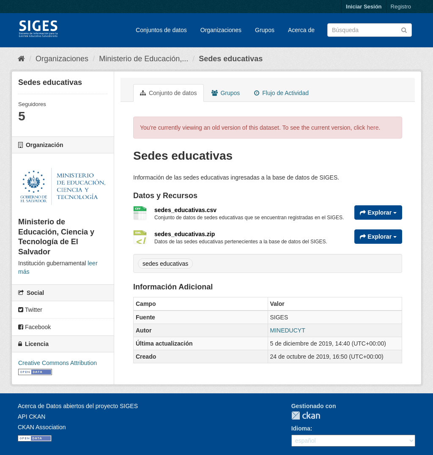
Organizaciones (220, 30)
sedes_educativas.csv (185, 210)
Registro (401, 6)
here (373, 127)
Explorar (378, 212)
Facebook (34, 327)
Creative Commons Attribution (57, 363)
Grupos (264, 30)
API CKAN (31, 416)
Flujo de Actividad (281, 93)
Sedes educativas (231, 58)
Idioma (300, 428)
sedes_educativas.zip (184, 234)
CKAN (305, 415)
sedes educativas (165, 263)
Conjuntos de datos (161, 30)
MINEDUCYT (287, 330)
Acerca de (301, 30)
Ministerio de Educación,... (143, 58)
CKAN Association (42, 427)
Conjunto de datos (168, 93)
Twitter (30, 309)
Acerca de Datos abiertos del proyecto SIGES (78, 406)
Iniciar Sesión (364, 6)
